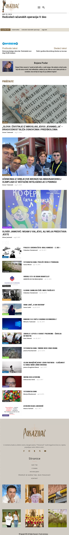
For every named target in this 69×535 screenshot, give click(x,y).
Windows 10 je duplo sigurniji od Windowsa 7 (40, 319)
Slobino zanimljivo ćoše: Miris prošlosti (39, 290)
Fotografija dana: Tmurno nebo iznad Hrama (40, 348)
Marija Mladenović (29, 394)
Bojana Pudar (41, 63)
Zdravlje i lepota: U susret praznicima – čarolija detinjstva (42, 334)
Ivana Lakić (27, 307)
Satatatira (5, 386)
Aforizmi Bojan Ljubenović (33, 406)
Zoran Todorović (7, 132)
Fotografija (6, 271)
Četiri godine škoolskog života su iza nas (51, 51)
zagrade (44, 29)
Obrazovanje (6, 175)
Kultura (5, 122)
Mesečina (5, 314)
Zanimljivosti (6, 299)
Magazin (5, 257)
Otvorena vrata (7, 227)
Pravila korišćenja (43, 534)
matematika (15, 29)
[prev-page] (3, 242)
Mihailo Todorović (29, 322)
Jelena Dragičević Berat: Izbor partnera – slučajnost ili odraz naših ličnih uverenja (44, 363)
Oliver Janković (7, 237)
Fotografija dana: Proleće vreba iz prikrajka (41, 262)
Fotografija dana (30, 391)
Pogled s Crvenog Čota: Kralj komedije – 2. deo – (42, 247)
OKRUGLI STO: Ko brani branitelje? (36, 276)
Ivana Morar (27, 264)
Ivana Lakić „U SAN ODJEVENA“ (34, 304)
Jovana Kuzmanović (29, 350)
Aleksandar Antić (29, 379)
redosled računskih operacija (30, 29)
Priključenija (6, 286)
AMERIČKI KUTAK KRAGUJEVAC (33, 279)
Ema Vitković (27, 338)
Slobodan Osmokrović (30, 250)
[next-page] (7, 242)
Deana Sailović (28, 408)
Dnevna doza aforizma (31, 377)
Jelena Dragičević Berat (31, 367)
